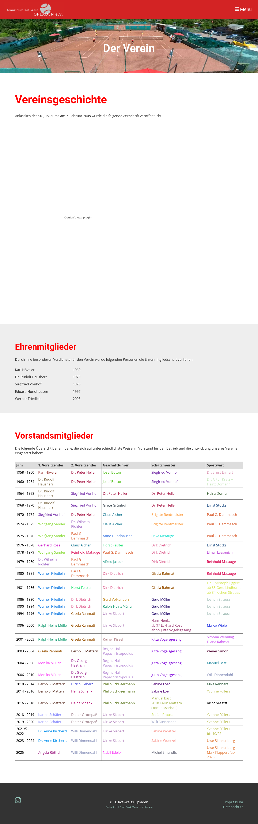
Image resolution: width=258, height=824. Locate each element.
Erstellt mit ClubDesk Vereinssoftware (129, 807)
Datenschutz (233, 807)
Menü (243, 9)
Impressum (234, 802)
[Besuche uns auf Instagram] (18, 800)
